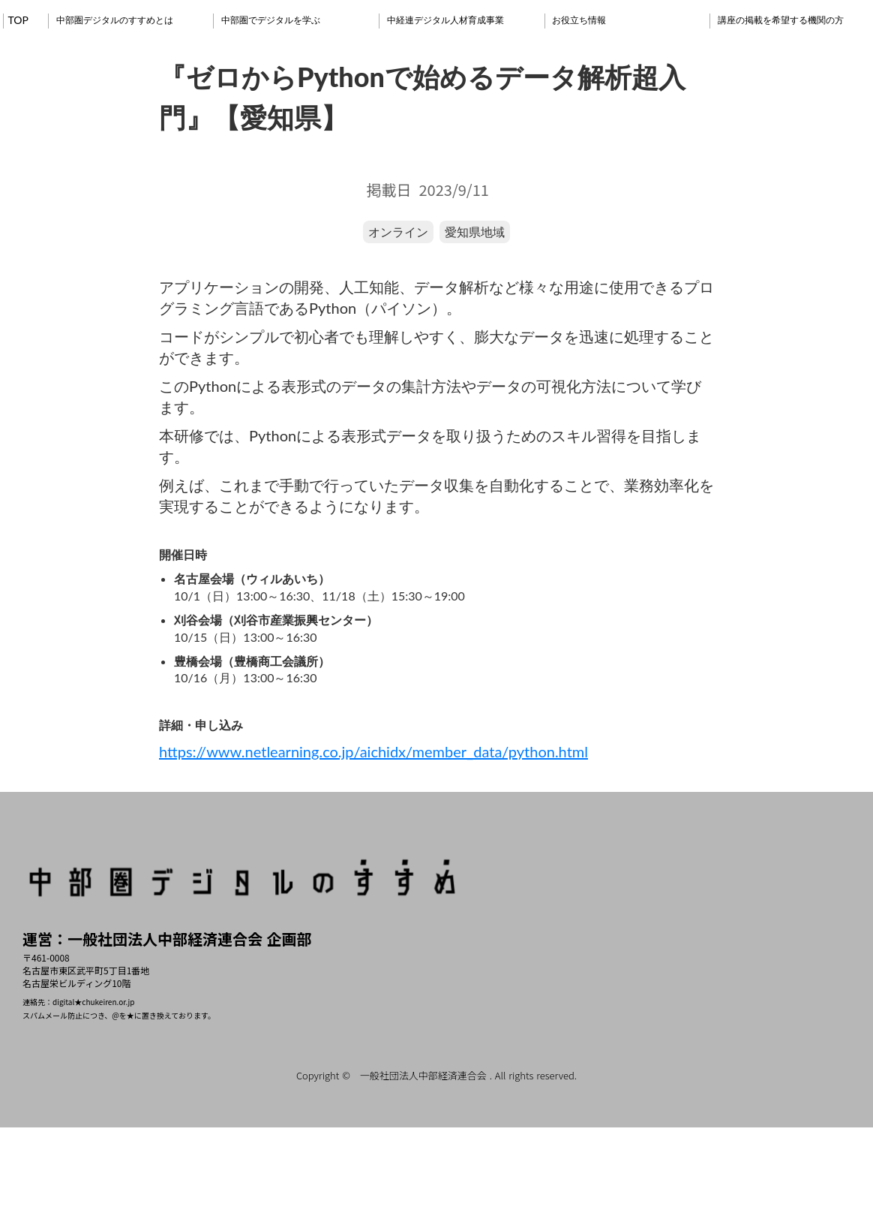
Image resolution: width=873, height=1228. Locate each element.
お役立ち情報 (579, 20)
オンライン (398, 231)
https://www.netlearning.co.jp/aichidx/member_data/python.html (373, 751)
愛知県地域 (475, 231)
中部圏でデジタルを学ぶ (270, 20)
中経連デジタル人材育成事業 (445, 20)
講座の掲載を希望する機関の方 (781, 20)
